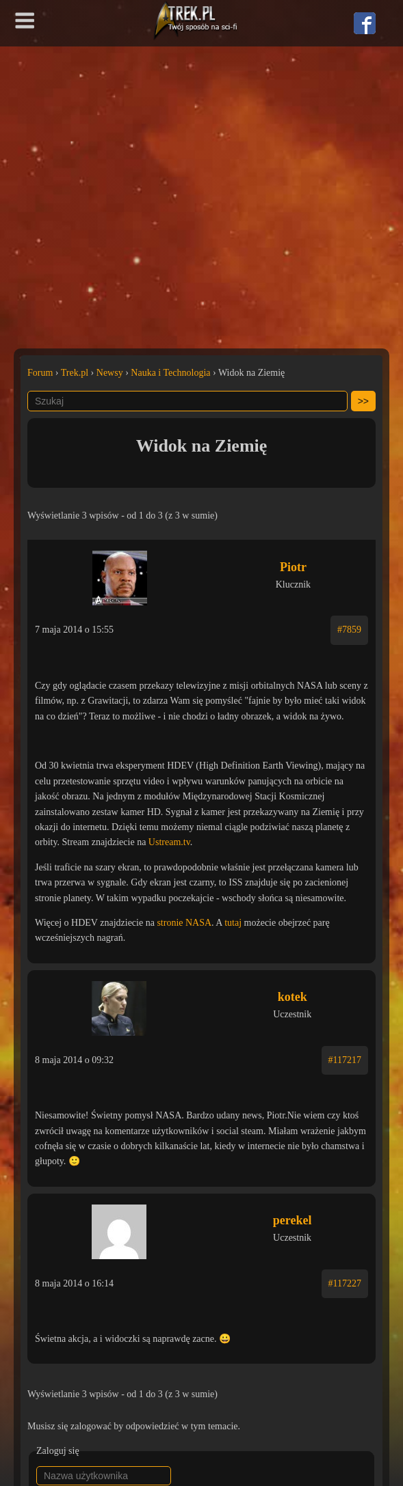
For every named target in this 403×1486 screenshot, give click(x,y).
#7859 (349, 629)
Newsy (109, 373)
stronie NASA (184, 923)
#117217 (344, 1060)
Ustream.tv (169, 842)
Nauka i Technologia (170, 373)
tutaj (233, 923)
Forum (40, 373)
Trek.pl (74, 373)
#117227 (344, 1283)
